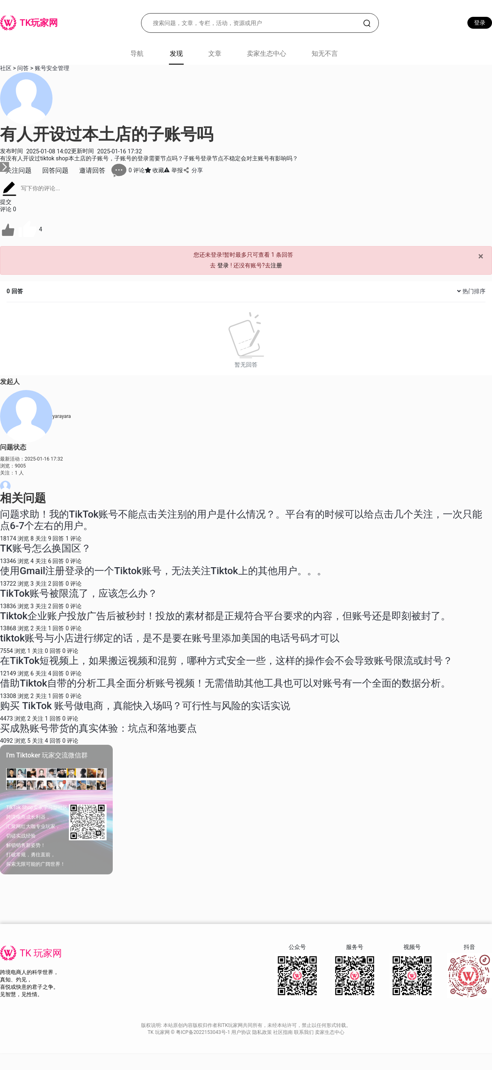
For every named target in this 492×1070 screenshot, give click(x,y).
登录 (479, 22)
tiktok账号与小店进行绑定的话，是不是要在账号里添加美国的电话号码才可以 (169, 638)
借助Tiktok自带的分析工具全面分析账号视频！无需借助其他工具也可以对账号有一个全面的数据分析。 (225, 683)
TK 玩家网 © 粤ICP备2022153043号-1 (189, 1032)
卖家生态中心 (266, 53)
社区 (5, 68)
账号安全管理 (52, 68)
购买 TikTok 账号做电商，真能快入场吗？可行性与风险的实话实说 (145, 706)
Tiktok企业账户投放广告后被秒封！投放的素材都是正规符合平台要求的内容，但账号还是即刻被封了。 (225, 616)
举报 (173, 170)
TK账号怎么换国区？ (45, 548)
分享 (193, 170)
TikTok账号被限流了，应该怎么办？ (78, 593)
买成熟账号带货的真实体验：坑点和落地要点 (98, 728)
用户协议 (241, 1032)
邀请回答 (92, 170)
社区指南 (283, 1032)
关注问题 (18, 170)
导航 (137, 53)
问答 (23, 68)
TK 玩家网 (41, 953)
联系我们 (304, 1032)
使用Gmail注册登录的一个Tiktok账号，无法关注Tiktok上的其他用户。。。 (163, 571)
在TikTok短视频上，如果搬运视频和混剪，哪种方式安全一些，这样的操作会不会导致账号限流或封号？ (226, 660)
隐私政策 (262, 1032)
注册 (276, 265)
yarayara (61, 416)
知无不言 (325, 53)
